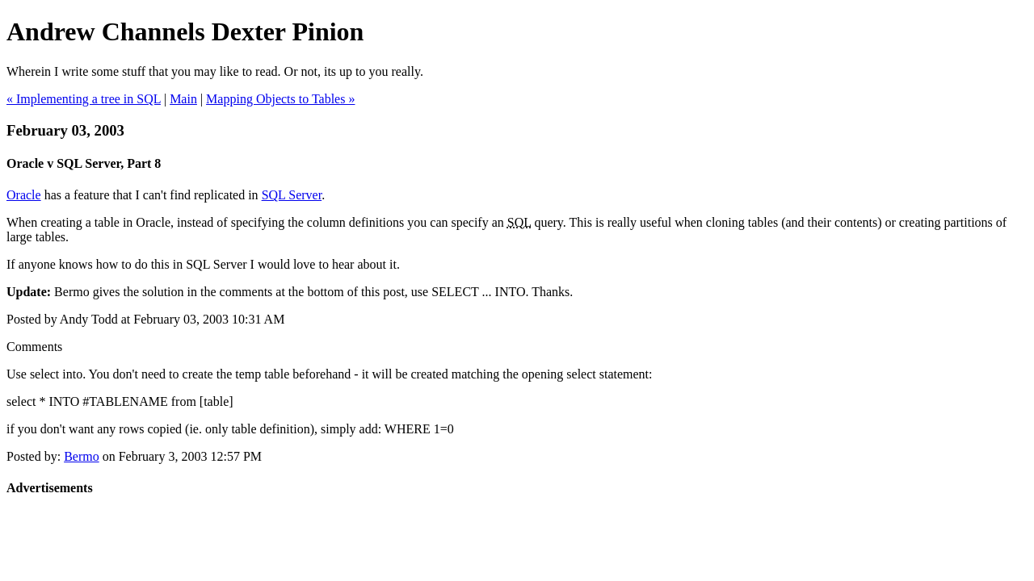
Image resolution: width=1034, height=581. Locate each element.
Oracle (23, 195)
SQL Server (292, 195)
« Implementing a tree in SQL (83, 99)
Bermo (81, 456)
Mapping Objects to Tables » (280, 99)
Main (183, 99)
